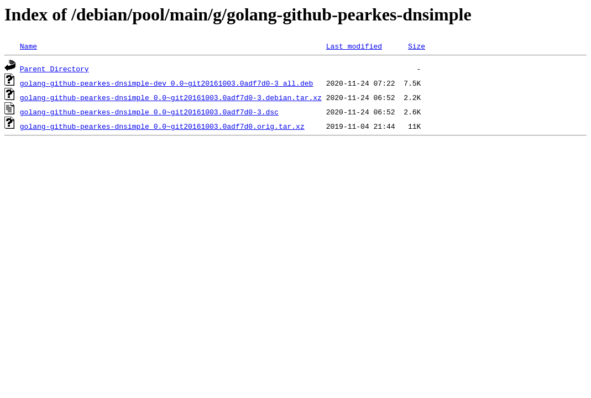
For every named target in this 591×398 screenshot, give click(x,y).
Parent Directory (54, 69)
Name (28, 46)
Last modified (354, 46)
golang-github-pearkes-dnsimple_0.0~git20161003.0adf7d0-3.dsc (149, 112)
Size (416, 46)
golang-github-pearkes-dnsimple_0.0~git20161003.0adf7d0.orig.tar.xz (162, 126)
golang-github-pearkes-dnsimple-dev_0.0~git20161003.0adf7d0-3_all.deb (166, 83)
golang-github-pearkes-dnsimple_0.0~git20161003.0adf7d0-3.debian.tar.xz (171, 97)
